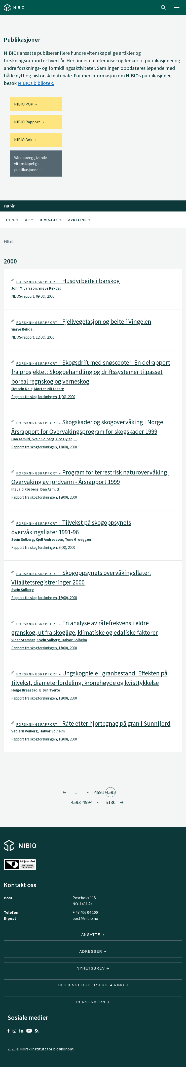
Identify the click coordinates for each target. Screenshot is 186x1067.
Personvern (93, 1002)
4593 (76, 802)
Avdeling (79, 220)
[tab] (93, 289)
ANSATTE (93, 935)
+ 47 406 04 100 (85, 912)
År (29, 220)
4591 (99, 792)
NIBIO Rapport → (29, 121)
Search (163, 8)
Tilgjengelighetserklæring (93, 985)
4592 (111, 792)
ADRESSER (92, 951)
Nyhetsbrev (93, 968)
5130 (110, 802)
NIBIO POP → (26, 103)
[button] (93, 289)
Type (12, 220)
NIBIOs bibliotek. (36, 83)
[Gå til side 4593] (122, 802)
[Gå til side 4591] (64, 792)
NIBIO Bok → (25, 139)
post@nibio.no (85, 918)
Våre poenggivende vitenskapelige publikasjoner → (30, 163)
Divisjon (50, 220)
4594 (87, 802)
